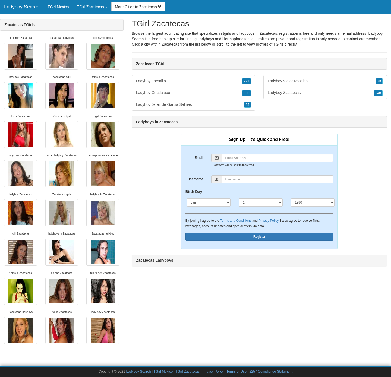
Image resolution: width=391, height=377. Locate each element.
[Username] (277, 179)
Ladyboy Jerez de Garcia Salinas (193, 105)
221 (246, 81)
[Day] (261, 202)
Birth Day (193, 191)
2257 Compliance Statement (270, 371)
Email (198, 158)
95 (247, 105)
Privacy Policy (268, 221)
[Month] (209, 202)
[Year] (313, 202)
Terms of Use (236, 371)
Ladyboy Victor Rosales (325, 81)
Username (195, 179)
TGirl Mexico (58, 7)
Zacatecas (170, 44)
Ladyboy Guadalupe (193, 93)
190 (246, 93)
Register (259, 237)
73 (379, 81)
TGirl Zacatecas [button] (92, 7)
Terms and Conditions (235, 221)
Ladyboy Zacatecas (325, 93)
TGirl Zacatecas (187, 371)
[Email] (277, 158)
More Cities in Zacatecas (138, 7)
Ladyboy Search (21, 6)
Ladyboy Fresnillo (193, 81)
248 (378, 93)
